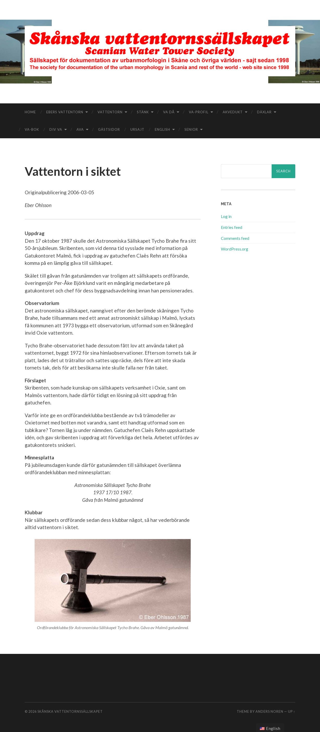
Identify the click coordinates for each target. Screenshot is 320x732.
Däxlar (264, 112)
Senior (191, 129)
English (162, 129)
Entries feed (231, 227)
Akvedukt (233, 112)
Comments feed (235, 238)
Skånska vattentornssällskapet (70, 711)
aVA (80, 129)
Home (30, 112)
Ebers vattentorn (64, 112)
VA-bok (32, 129)
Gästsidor (109, 129)
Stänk (143, 112)
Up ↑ (291, 711)
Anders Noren (269, 711)
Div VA (55, 129)
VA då (169, 112)
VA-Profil (198, 112)
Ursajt (137, 129)
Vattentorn (110, 112)
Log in (226, 216)
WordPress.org (234, 248)
